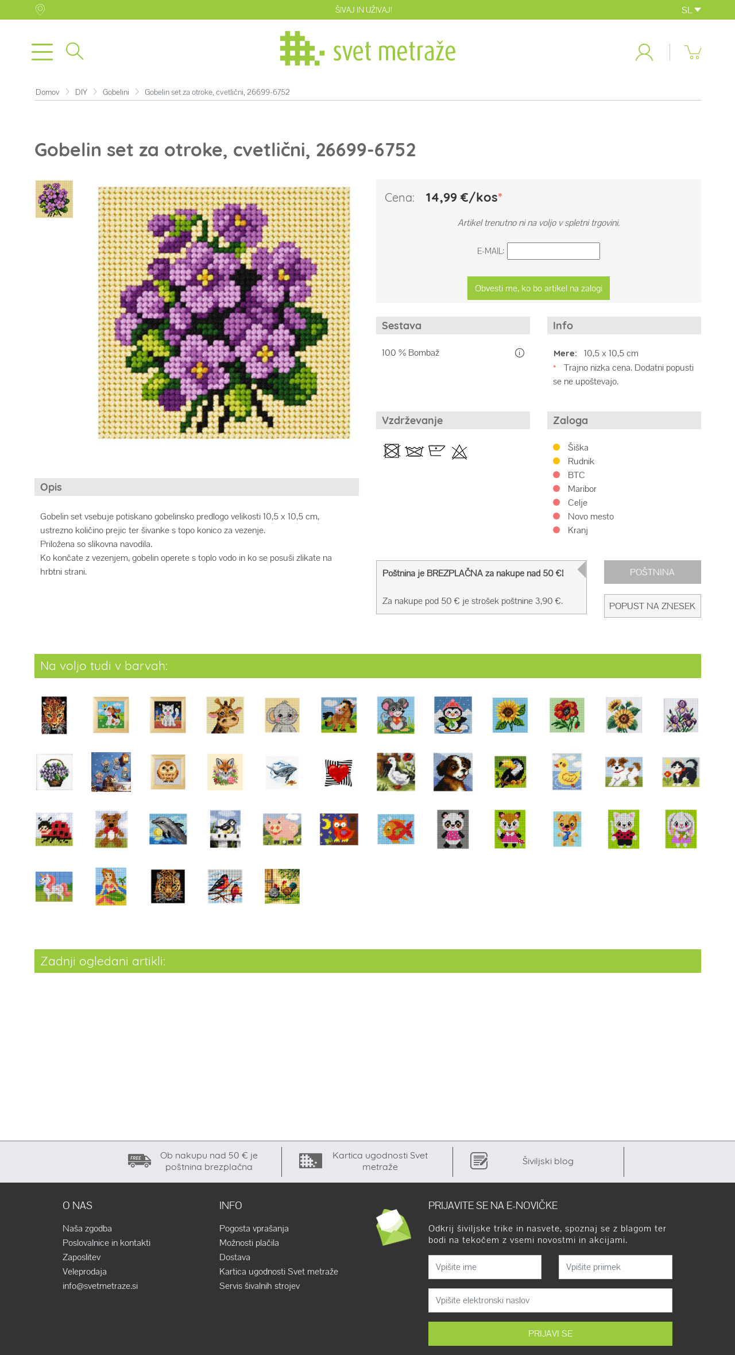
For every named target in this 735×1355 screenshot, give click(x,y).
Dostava (234, 1259)
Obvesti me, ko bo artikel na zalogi (538, 290)
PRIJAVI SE (550, 1336)
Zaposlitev (81, 1259)
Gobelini (116, 94)
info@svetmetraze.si (100, 1288)
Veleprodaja (85, 1274)
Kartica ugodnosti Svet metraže (278, 1274)
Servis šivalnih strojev (259, 1288)
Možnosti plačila (249, 1245)
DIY (81, 94)
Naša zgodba (87, 1231)
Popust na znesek (652, 608)
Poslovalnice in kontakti (106, 1245)
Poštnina (652, 574)
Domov (48, 94)
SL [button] (691, 10)
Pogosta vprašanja (254, 1231)
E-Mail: (491, 253)
